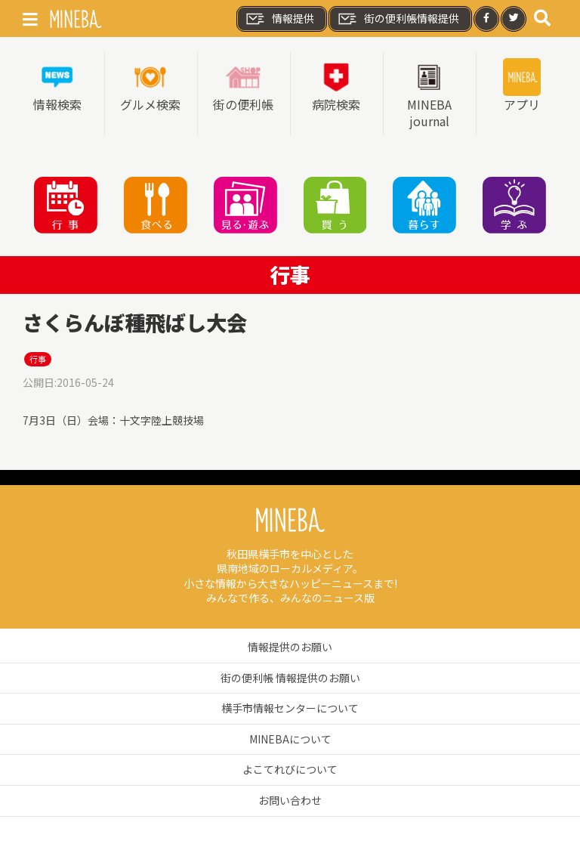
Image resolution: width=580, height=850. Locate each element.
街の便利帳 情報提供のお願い (290, 677)
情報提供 (279, 19)
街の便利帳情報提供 (398, 19)
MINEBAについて (290, 738)
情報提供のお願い (290, 646)
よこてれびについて (290, 769)
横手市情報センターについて (290, 708)
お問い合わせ (290, 800)
